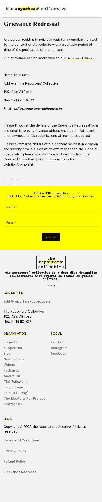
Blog (7, 353)
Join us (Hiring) (16, 393)
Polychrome (13, 387)
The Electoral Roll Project (24, 398)
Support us (13, 348)
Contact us (13, 404)
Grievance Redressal (20, 472)
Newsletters (14, 359)
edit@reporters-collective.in (38, 108)
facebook (58, 353)
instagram (59, 348)
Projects (10, 342)
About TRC (12, 376)
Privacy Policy (15, 451)
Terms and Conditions (22, 440)
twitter (57, 342)
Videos (9, 365)
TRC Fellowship (16, 381)
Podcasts (11, 370)
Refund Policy (15, 461)
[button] (91, 8)
